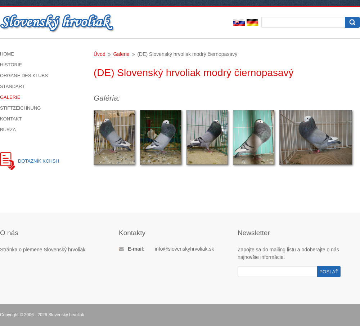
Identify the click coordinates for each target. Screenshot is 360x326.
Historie (11, 64)
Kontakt (11, 119)
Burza (8, 129)
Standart (12, 86)
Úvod (99, 54)
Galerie (10, 97)
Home (7, 54)
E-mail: (136, 249)
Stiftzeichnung (20, 108)
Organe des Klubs (24, 75)
